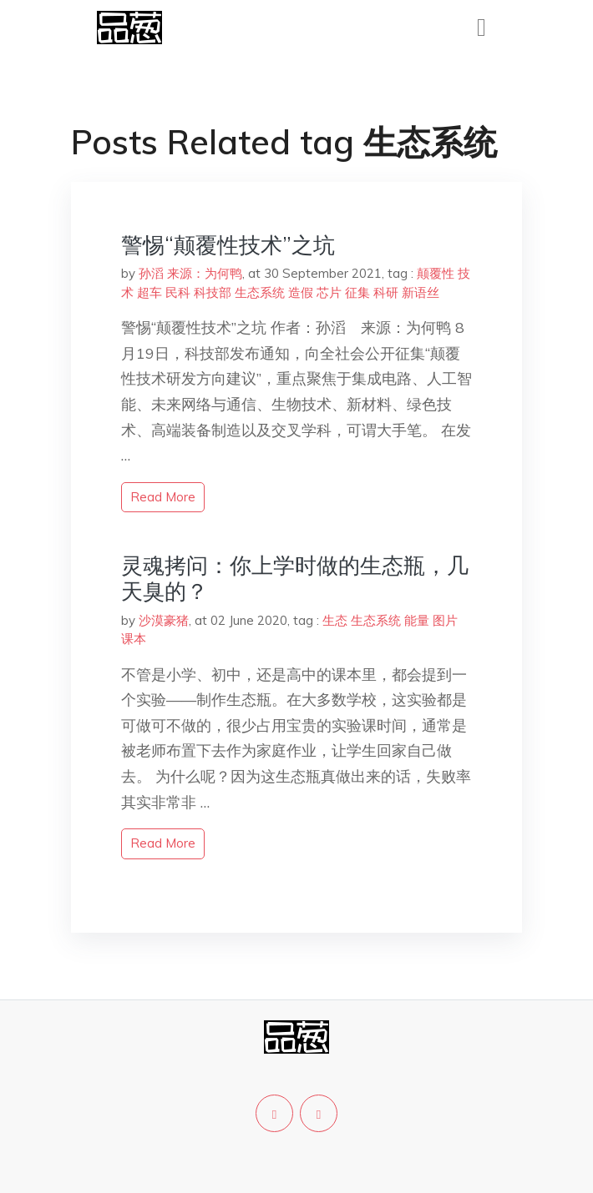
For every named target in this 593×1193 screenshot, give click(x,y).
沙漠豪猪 (164, 620)
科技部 (212, 292)
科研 (385, 292)
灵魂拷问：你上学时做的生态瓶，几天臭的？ (295, 578)
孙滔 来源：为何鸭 (190, 273)
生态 (334, 620)
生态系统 (260, 292)
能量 (416, 620)
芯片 (329, 292)
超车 (149, 292)
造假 (300, 292)
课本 (133, 639)
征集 (357, 292)
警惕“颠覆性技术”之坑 (228, 245)
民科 (177, 292)
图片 (445, 620)
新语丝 (420, 292)
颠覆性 (435, 273)
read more (162, 497)
